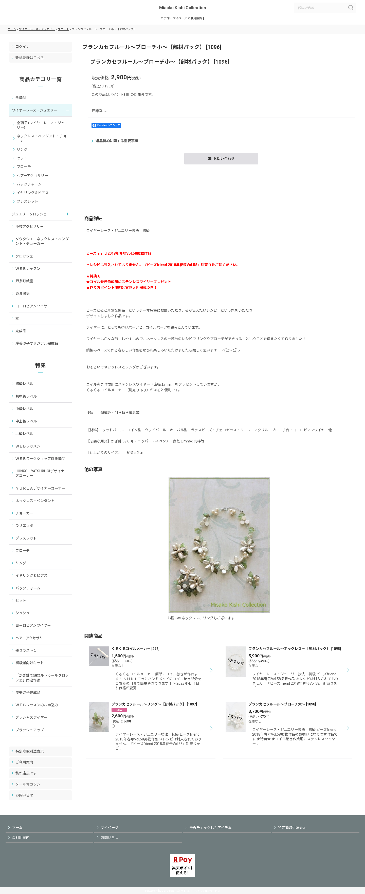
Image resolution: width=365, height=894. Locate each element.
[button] (224, 20)
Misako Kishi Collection (182, 7)
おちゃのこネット (174, 891)
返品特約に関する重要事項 (266, 153)
